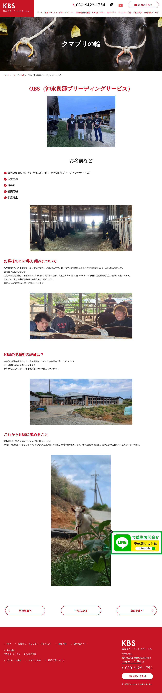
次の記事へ (136, 610)
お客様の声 (137, 12)
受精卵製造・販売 (83, 12)
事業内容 (62, 643)
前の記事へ (25, 610)
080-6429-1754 (90, 4)
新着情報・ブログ (151, 12)
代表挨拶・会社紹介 (12, 654)
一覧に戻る (81, 610)
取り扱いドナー (98, 12)
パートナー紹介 (124, 12)
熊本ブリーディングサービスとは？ (59, 12)
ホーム (40, 12)
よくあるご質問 (30, 654)
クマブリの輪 (18, 75)
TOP (9, 643)
